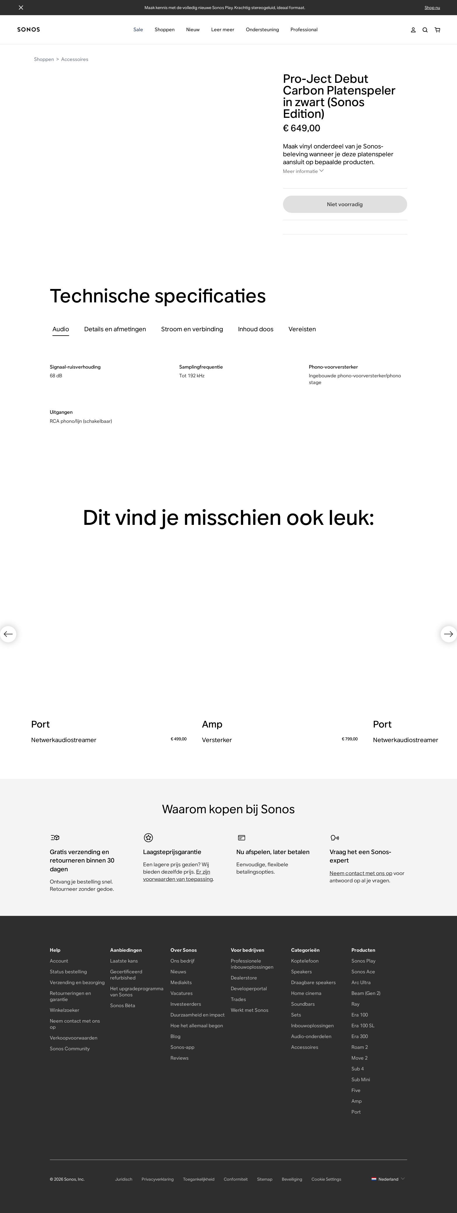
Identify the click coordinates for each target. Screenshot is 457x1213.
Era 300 (359, 1036)
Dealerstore (244, 978)
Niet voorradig (345, 204)
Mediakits (181, 982)
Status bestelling (68, 972)
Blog (175, 1036)
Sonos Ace (363, 972)
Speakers (301, 972)
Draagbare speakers (313, 982)
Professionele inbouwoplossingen (252, 964)
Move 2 (359, 1058)
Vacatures (182, 993)
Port (356, 1112)
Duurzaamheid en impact (198, 1015)
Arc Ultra (361, 982)
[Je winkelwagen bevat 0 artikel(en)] (437, 29)
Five (356, 1090)
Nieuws (178, 972)
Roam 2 (359, 1047)
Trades (238, 999)
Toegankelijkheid (199, 1179)
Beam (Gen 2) (365, 993)
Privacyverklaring (158, 1179)
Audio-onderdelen (311, 1036)
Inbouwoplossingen (312, 1026)
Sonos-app (182, 1047)
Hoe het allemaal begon (197, 1026)
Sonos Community (70, 1049)
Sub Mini (360, 1080)
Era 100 (359, 1015)
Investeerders (186, 1004)
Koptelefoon (305, 961)
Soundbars (303, 1004)
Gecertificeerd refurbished (126, 975)
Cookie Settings (326, 1179)
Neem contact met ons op (361, 873)
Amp (356, 1101)
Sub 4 (357, 1069)
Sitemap (265, 1179)
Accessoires (74, 59)
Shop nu (432, 7)
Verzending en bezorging (77, 982)
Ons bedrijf (182, 961)
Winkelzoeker (64, 1010)
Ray (355, 1004)
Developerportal (249, 989)
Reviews (180, 1058)
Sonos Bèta (122, 1005)
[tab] (60, 329)
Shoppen (44, 59)
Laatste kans (124, 961)
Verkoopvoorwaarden (73, 1038)
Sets (296, 1015)
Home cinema (306, 993)
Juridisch (123, 1179)
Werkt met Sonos (249, 1010)
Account (59, 961)
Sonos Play (363, 961)
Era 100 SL (363, 1026)
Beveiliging (292, 1179)
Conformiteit (236, 1179)
